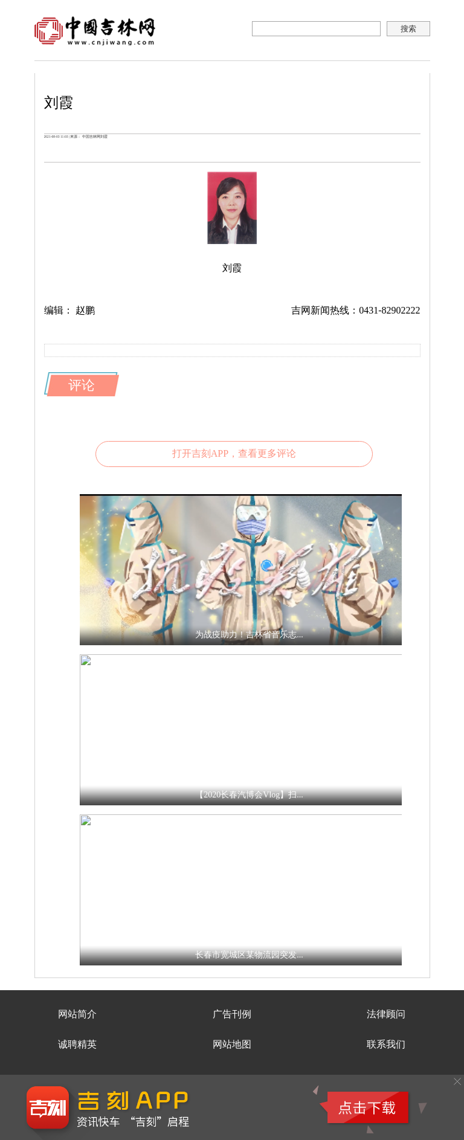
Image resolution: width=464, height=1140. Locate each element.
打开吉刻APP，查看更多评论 (234, 453)
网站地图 (232, 1044)
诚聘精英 (77, 1044)
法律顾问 (386, 1014)
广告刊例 (232, 1014)
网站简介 (77, 1014)
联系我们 (386, 1044)
